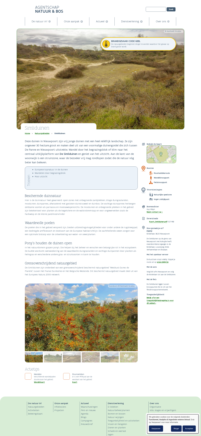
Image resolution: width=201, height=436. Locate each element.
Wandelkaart (39, 382)
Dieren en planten (117, 427)
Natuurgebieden (42, 133)
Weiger (176, 429)
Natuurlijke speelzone (163, 195)
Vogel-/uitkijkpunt (161, 199)
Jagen (110, 434)
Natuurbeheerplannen (119, 410)
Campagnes (86, 420)
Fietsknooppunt (160, 182)
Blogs (83, 417)
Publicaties (155, 413)
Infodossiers (60, 406)
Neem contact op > (155, 212)
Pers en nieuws (88, 410)
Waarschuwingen (89, 406)
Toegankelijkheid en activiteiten (123, 420)
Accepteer (189, 429)
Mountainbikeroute (162, 173)
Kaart (74, 382)
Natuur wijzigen (116, 417)
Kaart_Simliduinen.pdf (158, 222)
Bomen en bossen (116, 413)
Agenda (84, 413)
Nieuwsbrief (87, 424)
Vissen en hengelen (117, 424)
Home (27, 133)
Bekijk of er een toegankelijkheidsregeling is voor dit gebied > (160, 300)
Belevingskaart (35, 413)
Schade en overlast (117, 431)
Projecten (59, 410)
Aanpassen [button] (156, 429)
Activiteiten (33, 410)
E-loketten (113, 406)
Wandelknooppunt (161, 178)
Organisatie (155, 406)
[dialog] (172, 423)
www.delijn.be (162, 262)
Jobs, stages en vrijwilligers (163, 410)
